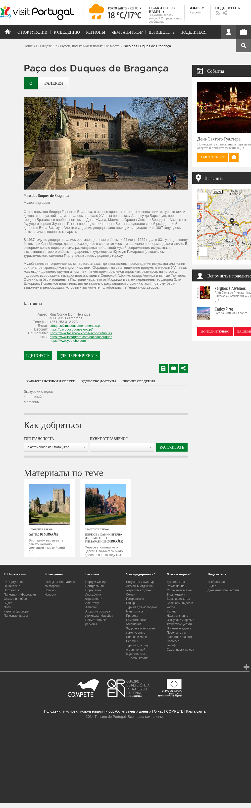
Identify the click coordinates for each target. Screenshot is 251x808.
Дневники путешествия (223, 590)
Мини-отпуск (135, 611)
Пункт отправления (109, 439)
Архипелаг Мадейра (99, 615)
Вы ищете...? (46, 46)
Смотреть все (213, 157)
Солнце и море (136, 637)
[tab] (51, 382)
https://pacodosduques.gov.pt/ (71, 329)
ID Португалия (14, 582)
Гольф (130, 603)
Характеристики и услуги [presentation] (50, 381)
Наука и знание (177, 615)
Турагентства (176, 582)
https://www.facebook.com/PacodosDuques (81, 333)
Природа (132, 615)
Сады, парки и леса (180, 649)
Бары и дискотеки (179, 599)
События (173, 641)
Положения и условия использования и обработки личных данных (97, 711)
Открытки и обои (15, 599)
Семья (130, 594)
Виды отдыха (176, 594)
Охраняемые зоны (180, 590)
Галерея (53, 83)
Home (28, 46)
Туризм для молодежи (141, 607)
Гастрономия (135, 599)
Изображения (216, 582)
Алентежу (92, 603)
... (93, 447)
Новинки (50, 590)
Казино (172, 611)
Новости (50, 594)
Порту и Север (95, 582)
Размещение (176, 586)
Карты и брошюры (16, 611)
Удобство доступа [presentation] (98, 381)
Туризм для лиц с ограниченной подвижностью (138, 650)
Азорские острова (97, 611)
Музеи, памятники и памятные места (89, 46)
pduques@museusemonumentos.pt (75, 326)
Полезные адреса (179, 628)
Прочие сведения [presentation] (138, 381)
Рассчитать (172, 447)
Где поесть (38, 356)
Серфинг (132, 641)
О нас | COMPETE (168, 711)
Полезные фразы (16, 615)
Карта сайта (195, 711)
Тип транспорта (39, 439)
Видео (8, 603)
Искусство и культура (140, 582)
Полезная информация (20, 594)
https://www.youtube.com (68, 340)
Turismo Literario (137, 658)
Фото (7, 607)
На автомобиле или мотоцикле (47, 447)
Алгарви (91, 607)
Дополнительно (215, 331)
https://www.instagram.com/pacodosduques (81, 337)
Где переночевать (78, 356)
